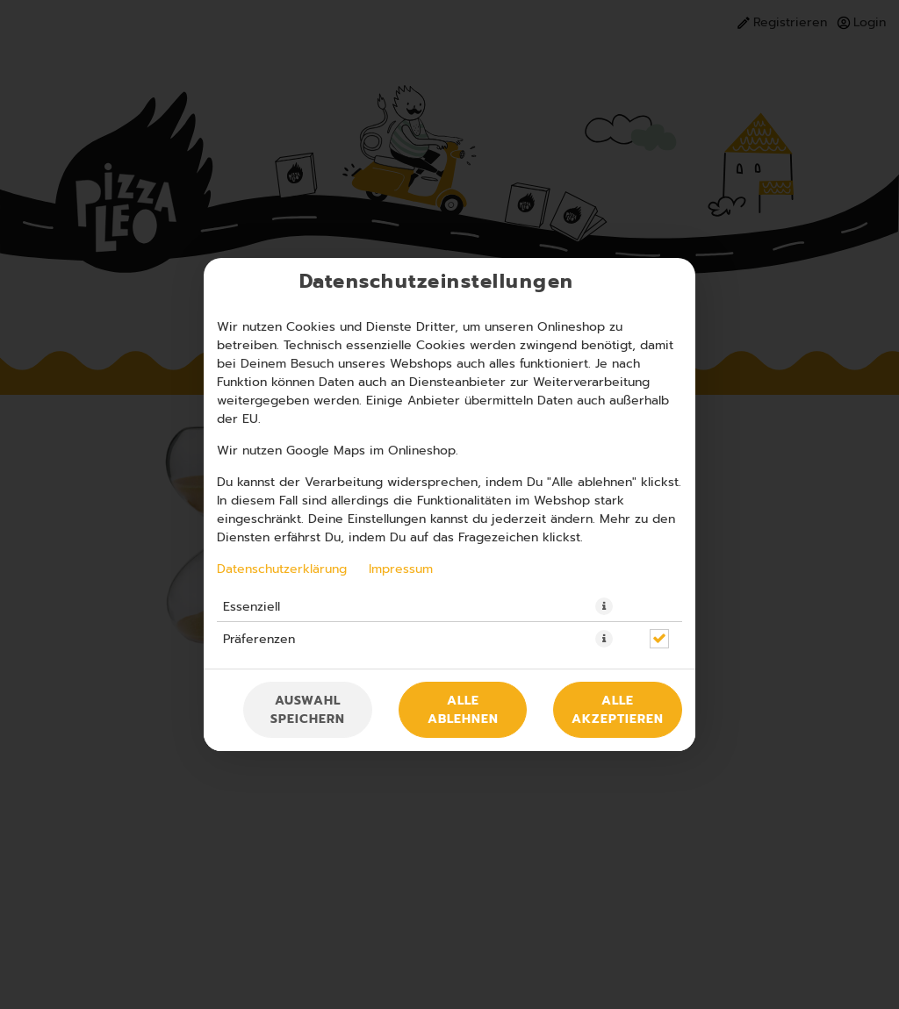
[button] (604, 606)
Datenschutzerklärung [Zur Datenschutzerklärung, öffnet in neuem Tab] (282, 568)
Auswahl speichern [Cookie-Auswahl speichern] (307, 709)
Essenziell (251, 606)
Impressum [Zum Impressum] (401, 568)
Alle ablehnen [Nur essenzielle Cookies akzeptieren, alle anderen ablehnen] (463, 709)
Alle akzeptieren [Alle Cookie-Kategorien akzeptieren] (618, 709)
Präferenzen (259, 639)
